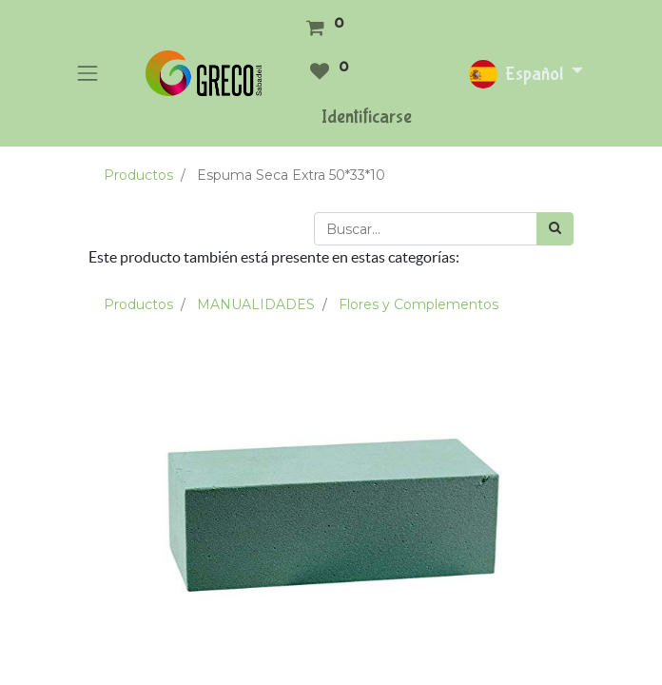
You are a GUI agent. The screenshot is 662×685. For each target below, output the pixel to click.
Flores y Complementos (418, 304)
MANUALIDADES (256, 304)
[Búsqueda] (555, 228)
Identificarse (366, 116)
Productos (138, 175)
